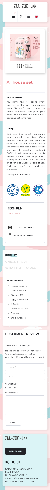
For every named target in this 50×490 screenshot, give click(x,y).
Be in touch (15, 451)
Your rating (11, 384)
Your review (11, 392)
